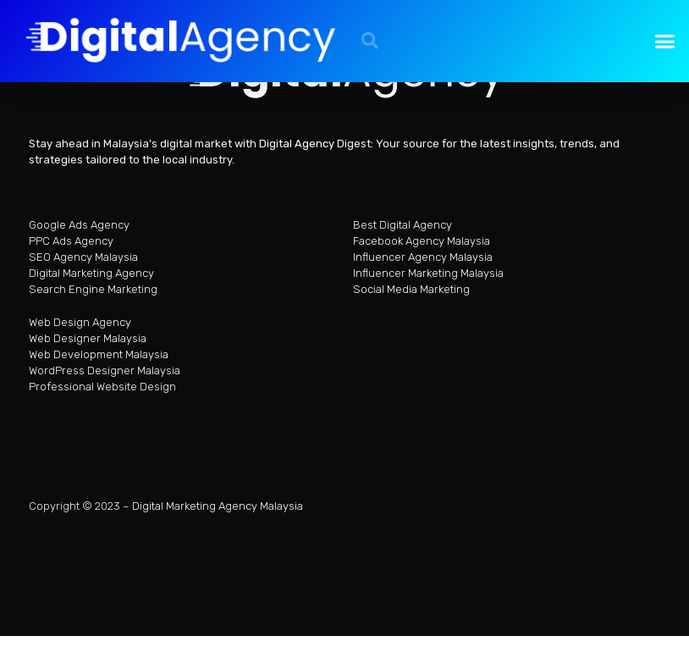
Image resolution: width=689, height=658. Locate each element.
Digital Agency (296, 149)
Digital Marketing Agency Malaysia (217, 511)
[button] (370, 41)
